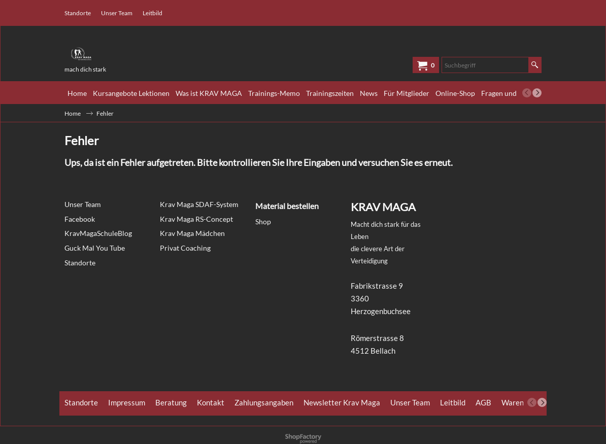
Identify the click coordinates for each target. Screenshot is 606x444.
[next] (537, 92)
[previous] (526, 92)
